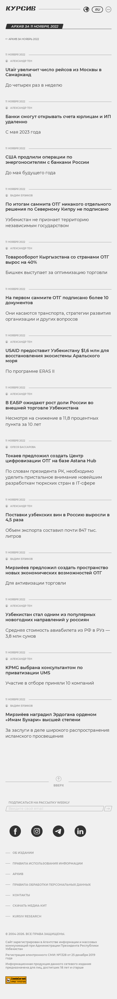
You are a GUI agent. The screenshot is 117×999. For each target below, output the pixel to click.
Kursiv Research (27, 916)
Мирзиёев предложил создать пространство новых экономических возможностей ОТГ (56, 570)
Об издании (23, 853)
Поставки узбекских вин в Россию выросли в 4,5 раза (57, 517)
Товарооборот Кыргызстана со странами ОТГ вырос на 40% (57, 259)
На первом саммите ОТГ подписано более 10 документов (56, 300)
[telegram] (58, 831)
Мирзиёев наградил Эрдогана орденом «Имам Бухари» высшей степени (51, 717)
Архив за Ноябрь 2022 (22, 39)
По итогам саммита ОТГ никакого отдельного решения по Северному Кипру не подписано (58, 207)
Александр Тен (21, 61)
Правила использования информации (48, 863)
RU (97, 9)
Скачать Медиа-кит (30, 905)
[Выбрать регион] (86, 9)
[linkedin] (80, 831)
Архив (18, 874)
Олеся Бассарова (23, 447)
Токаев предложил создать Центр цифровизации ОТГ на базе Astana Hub (50, 458)
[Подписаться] (108, 808)
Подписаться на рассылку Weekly (39, 802)
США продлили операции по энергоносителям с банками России (47, 159)
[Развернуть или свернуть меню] (108, 9)
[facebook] (15, 831)
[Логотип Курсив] (20, 8)
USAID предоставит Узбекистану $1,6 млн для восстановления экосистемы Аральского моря (57, 355)
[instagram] (37, 831)
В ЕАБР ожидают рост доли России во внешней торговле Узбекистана (49, 405)
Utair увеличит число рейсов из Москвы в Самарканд (53, 72)
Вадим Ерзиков (21, 195)
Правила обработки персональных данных (52, 884)
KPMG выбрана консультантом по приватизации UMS (44, 670)
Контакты (21, 895)
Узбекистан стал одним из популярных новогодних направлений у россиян (50, 617)
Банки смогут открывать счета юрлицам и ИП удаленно (58, 119)
